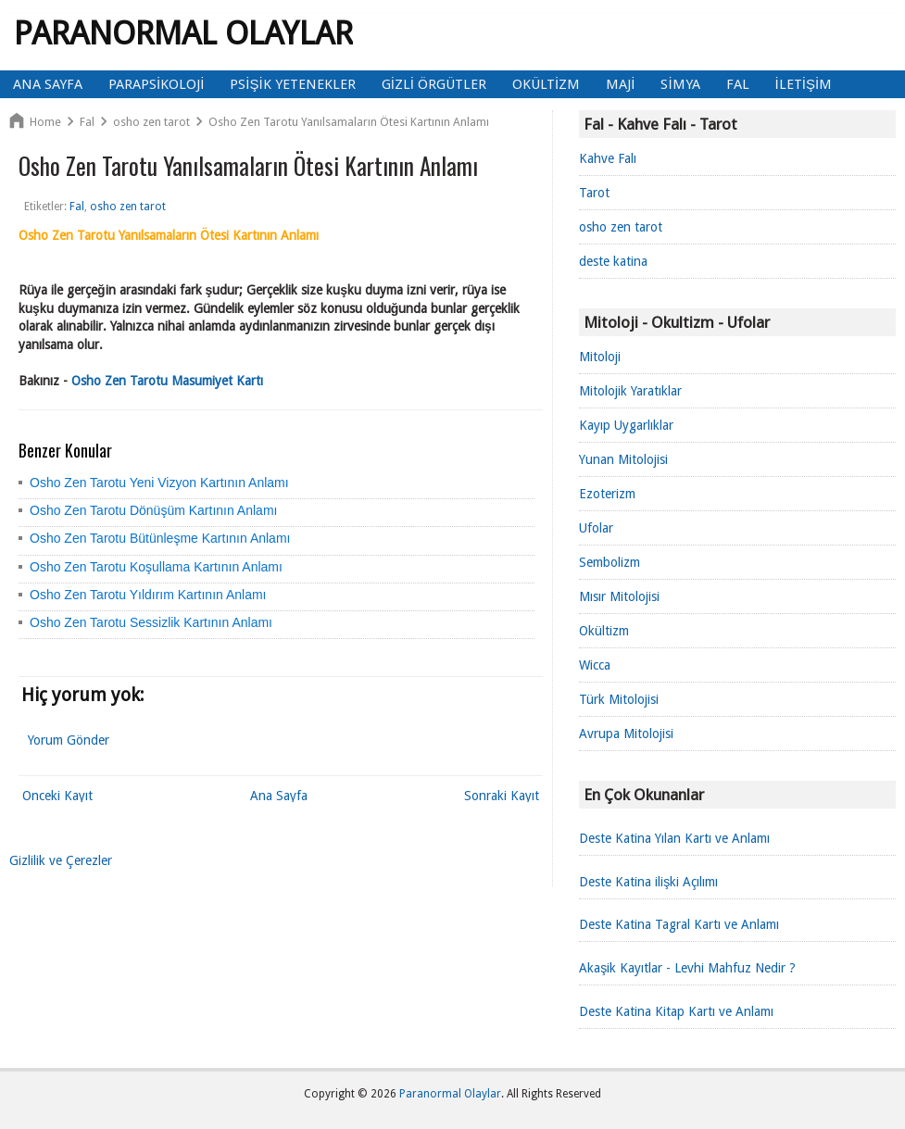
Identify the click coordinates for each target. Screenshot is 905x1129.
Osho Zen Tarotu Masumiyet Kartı (167, 380)
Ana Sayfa (47, 84)
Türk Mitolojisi (619, 699)
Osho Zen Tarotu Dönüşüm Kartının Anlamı (153, 510)
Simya (679, 84)
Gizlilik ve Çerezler (60, 860)
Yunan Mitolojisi (623, 459)
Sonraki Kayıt (501, 795)
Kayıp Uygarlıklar (626, 425)
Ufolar (596, 528)
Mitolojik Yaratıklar (630, 390)
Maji (620, 84)
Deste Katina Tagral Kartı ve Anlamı (679, 924)
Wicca (594, 665)
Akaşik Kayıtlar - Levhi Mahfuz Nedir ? (687, 967)
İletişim (804, 84)
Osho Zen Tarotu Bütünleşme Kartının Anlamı (160, 538)
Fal (737, 84)
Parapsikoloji (156, 84)
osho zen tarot (620, 227)
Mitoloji (600, 356)
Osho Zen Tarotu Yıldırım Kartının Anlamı (148, 594)
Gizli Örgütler (434, 84)
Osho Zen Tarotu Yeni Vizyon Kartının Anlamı (159, 482)
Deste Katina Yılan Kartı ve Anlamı (674, 838)
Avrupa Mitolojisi (626, 733)
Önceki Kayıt (57, 795)
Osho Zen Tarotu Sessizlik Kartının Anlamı (151, 622)
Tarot (594, 192)
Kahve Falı (607, 158)
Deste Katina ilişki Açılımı (648, 881)
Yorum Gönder (68, 740)
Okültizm (546, 84)
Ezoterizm (607, 493)
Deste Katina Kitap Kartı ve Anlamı (676, 1011)
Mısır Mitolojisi (619, 596)
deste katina (613, 261)
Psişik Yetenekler (292, 84)
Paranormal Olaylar (183, 33)
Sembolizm (609, 562)
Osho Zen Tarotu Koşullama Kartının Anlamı (156, 566)
